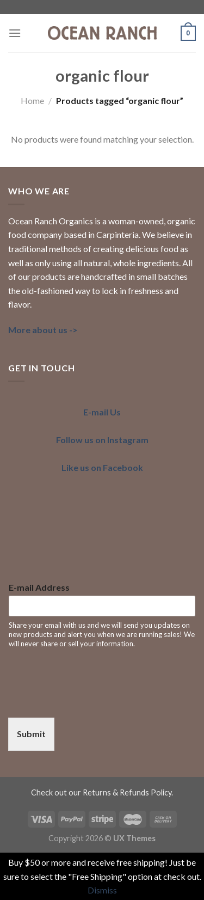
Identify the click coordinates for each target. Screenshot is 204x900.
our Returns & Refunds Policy (120, 792)
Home (32, 100)
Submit (31, 733)
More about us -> (43, 330)
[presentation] (91, 699)
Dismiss (102, 890)
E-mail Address (39, 587)
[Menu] (14, 33)
